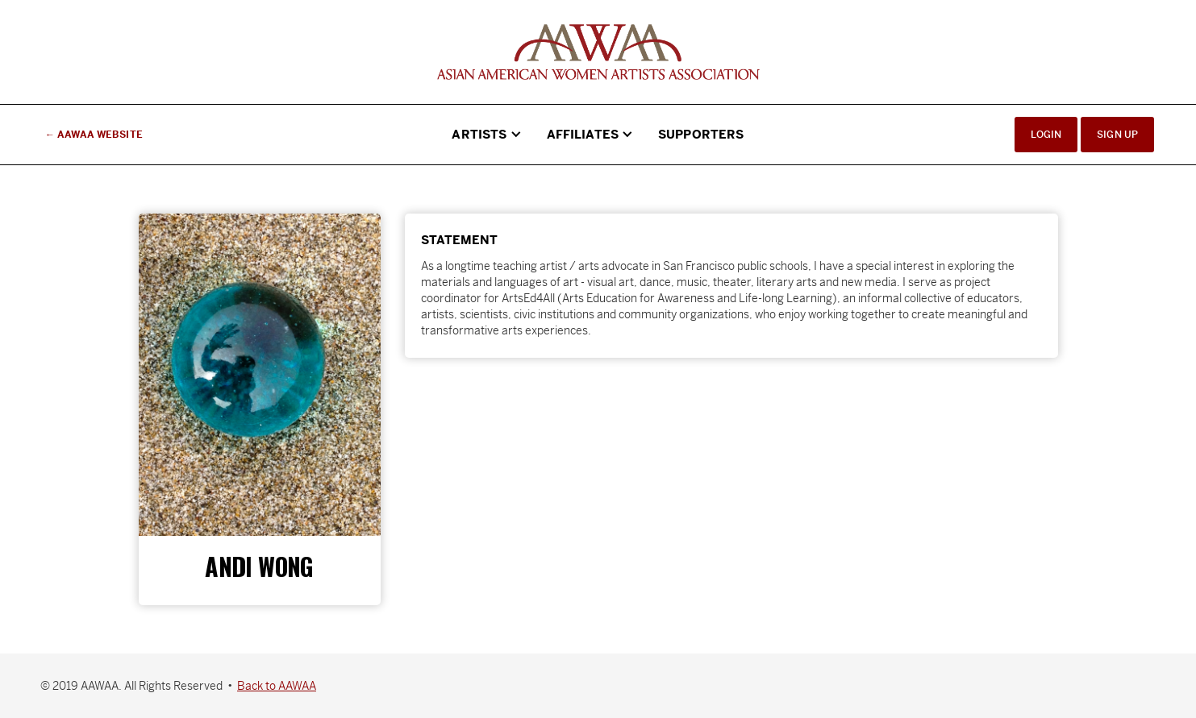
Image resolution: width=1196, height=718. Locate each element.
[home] (598, 52)
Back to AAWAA (276, 686)
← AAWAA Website (94, 134)
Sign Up (1117, 134)
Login (1046, 134)
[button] (487, 134)
